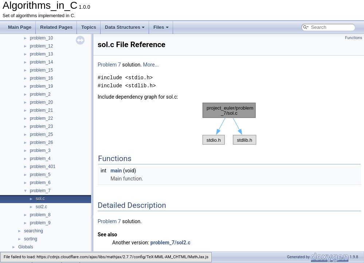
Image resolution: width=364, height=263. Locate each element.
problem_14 (41, 62)
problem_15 (41, 70)
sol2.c (41, 206)
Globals (25, 246)
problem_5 (40, 174)
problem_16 (41, 78)
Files (161, 27)
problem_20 (41, 102)
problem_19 (41, 86)
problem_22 (41, 118)
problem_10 (41, 38)
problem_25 (41, 134)
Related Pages (56, 27)
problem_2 (40, 94)
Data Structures (125, 27)
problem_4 (40, 158)
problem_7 (40, 190)
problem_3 (40, 150)
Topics (88, 27)
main (116, 171)
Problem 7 (109, 65)
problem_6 (40, 182)
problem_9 (40, 222)
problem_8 (40, 214)
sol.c (40, 198)
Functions (353, 37)
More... (150, 65)
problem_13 (41, 54)
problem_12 (41, 46)
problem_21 (41, 110)
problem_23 (41, 126)
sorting (30, 238)
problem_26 (41, 142)
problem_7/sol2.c (170, 242)
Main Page (19, 27)
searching (33, 230)
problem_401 (42, 166)
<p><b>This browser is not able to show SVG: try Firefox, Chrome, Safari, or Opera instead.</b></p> (229, 124)
